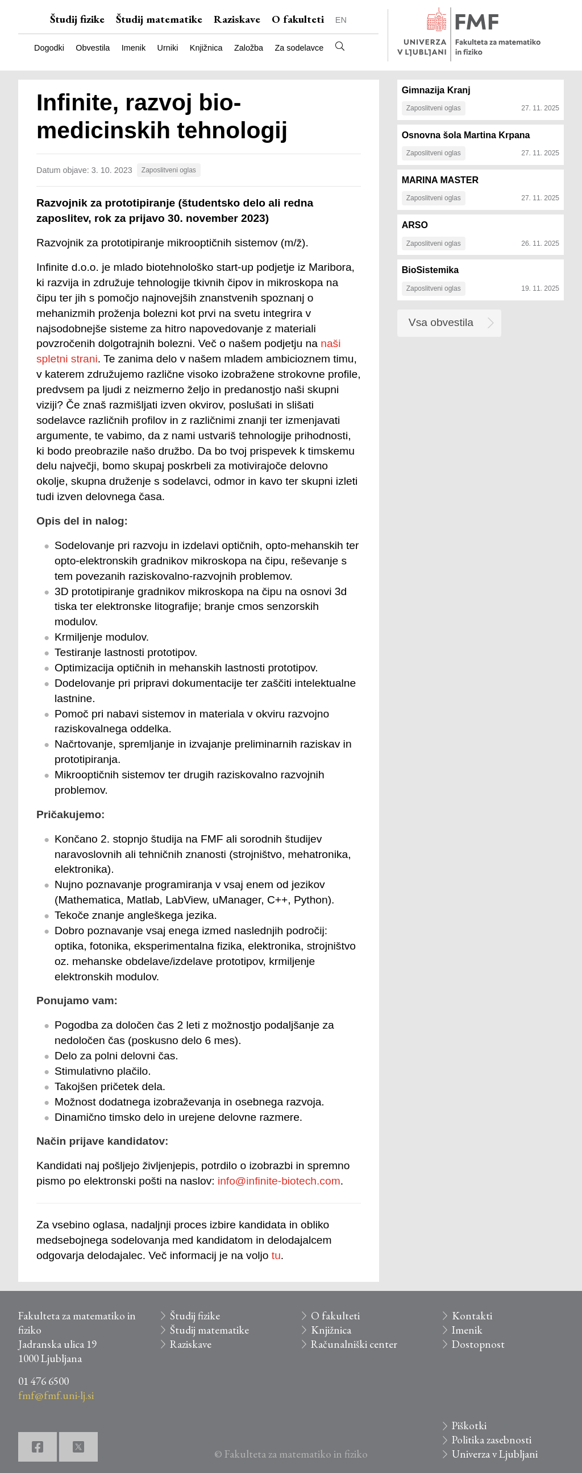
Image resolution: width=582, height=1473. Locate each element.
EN (341, 19)
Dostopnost (478, 1344)
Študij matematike (159, 19)
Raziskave (237, 19)
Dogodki (49, 47)
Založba (248, 47)
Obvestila (93, 47)
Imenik (134, 47)
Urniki (167, 47)
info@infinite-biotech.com (279, 1181)
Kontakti (472, 1316)
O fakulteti (298, 19)
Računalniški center (354, 1344)
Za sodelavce (299, 47)
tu (276, 1255)
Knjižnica (206, 47)
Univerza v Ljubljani (495, 1454)
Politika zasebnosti (491, 1440)
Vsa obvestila (441, 322)
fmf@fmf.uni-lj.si (56, 1395)
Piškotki (469, 1425)
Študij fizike (77, 19)
